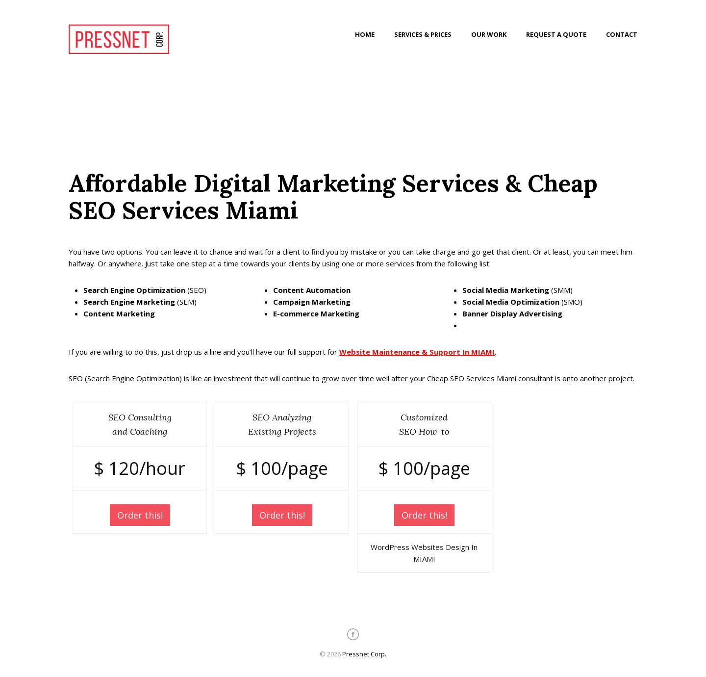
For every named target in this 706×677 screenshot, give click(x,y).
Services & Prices (423, 34)
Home (365, 34)
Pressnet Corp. (364, 654)
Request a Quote (556, 34)
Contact (621, 34)
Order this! (140, 515)
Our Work (488, 34)
